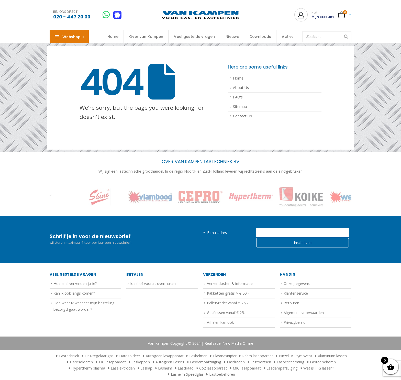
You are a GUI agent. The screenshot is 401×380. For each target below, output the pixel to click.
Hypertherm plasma (88, 368)
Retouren (291, 302)
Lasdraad (186, 368)
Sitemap (240, 106)
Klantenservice (296, 293)
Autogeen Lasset (169, 362)
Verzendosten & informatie (230, 283)
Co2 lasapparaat (213, 368)
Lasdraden (236, 362)
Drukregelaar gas (99, 355)
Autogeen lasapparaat (165, 355)
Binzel (284, 355)
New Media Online (237, 343)
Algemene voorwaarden (304, 312)
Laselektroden (123, 368)
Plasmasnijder (225, 355)
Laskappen (140, 362)
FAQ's (238, 97)
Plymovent (303, 355)
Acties (288, 36)
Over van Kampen (146, 36)
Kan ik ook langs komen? (74, 293)
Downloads (260, 36)
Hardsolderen (81, 362)
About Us (241, 87)
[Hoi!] (314, 14)
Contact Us (242, 116)
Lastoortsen (260, 362)
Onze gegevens (297, 283)
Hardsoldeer (129, 355)
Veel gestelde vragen (194, 36)
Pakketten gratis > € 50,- (228, 293)
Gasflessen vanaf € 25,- (226, 312)
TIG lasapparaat (112, 362)
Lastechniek (66, 355)
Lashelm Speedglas (187, 374)
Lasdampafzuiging (205, 362)
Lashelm (165, 368)
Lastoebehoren (323, 362)
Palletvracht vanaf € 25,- (227, 302)
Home (113, 36)
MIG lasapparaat (247, 368)
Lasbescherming (290, 362)
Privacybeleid (295, 322)
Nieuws (232, 36)
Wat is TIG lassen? (318, 368)
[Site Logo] (200, 15)
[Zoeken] (346, 36)
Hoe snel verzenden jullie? (75, 283)
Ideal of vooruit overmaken (153, 283)
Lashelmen (198, 355)
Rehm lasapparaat (257, 355)
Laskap (146, 368)
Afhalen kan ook (220, 322)
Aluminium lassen (332, 355)
